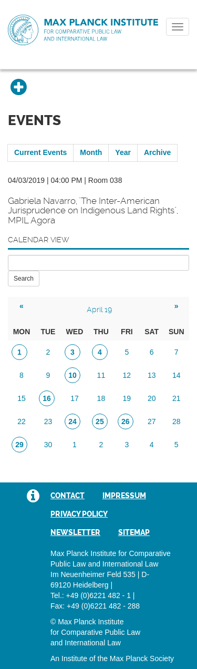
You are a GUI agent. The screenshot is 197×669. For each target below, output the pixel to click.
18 (101, 398)
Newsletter (75, 532)
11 (101, 375)
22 (21, 421)
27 (152, 421)
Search (24, 278)
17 (74, 398)
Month (91, 152)
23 (48, 421)
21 (176, 398)
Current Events (40, 152)
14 (176, 375)
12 (127, 375)
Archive (157, 152)
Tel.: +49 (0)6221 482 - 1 (90, 595)
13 (152, 375)
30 (48, 444)
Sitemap (134, 532)
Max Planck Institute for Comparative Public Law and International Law (83, 30)
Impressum (124, 495)
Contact (67, 495)
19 (127, 398)
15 (21, 398)
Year (123, 152)
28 (176, 421)
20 (152, 398)
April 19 (99, 309)
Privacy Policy (79, 514)
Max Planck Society (142, 658)
